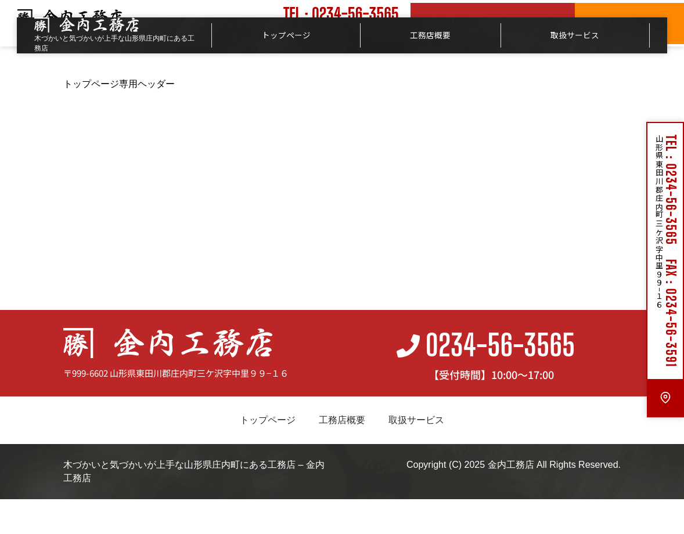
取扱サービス (574, 35)
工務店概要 (430, 35)
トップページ (286, 35)
